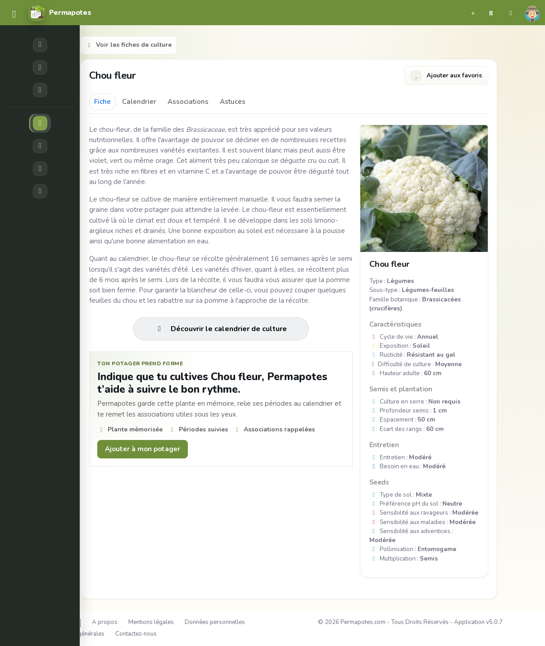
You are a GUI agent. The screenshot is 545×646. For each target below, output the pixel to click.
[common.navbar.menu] (14, 14)
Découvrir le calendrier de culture (221, 329)
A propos (105, 622)
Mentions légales (151, 622)
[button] (473, 13)
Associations (188, 101)
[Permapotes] (59, 12)
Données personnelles (215, 622)
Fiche (102, 101)
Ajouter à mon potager (142, 448)
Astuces (232, 101)
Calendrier (139, 101)
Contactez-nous (136, 634)
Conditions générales (76, 634)
